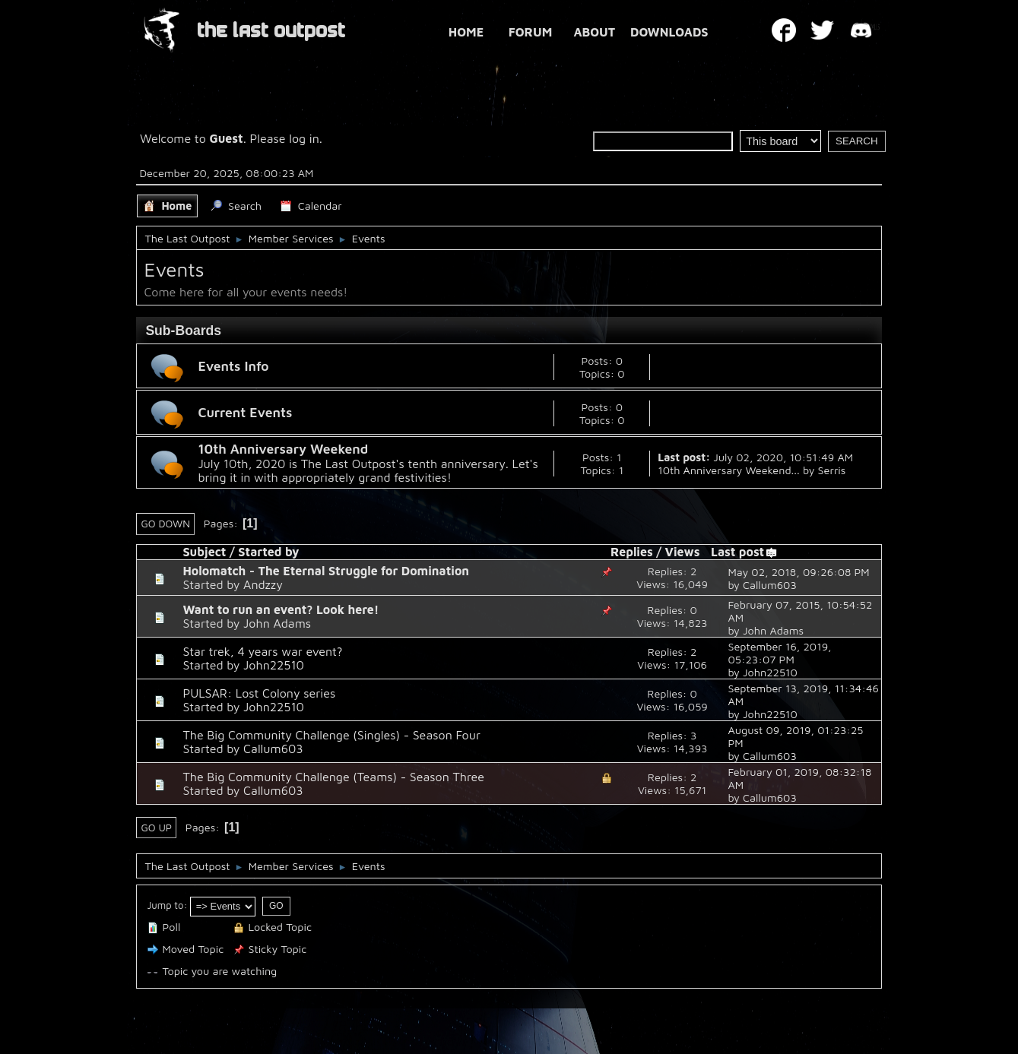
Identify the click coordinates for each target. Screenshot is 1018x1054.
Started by (268, 552)
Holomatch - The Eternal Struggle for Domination (325, 571)
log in (304, 138)
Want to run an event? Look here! (280, 609)
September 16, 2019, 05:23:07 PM (779, 653)
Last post (744, 552)
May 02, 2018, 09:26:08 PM (798, 571)
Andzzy (263, 584)
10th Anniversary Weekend (283, 449)
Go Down (165, 524)
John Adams (277, 623)
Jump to (165, 905)
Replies (631, 552)
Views (682, 552)
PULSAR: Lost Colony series (258, 693)
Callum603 (770, 584)
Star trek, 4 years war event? (262, 651)
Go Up (156, 827)
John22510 (273, 665)
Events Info (233, 366)
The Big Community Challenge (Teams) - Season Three (333, 776)
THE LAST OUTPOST (271, 31)
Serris (832, 470)
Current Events (245, 412)
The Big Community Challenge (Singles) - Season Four (331, 735)
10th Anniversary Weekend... (729, 470)
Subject (204, 552)
